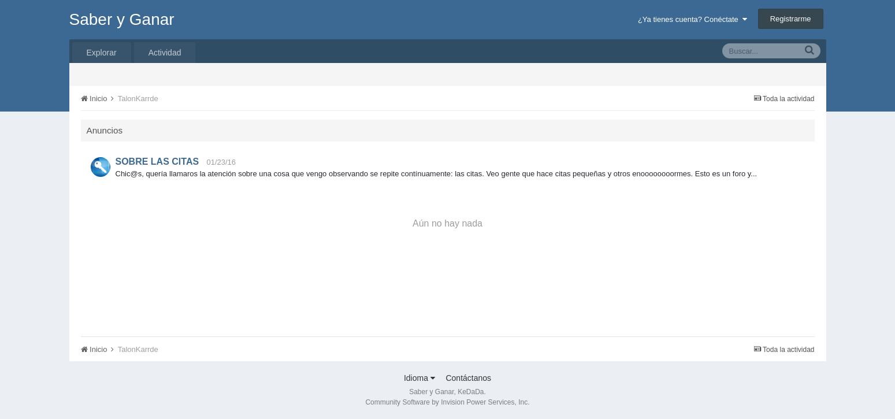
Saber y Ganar (121, 19)
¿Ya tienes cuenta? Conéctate (692, 19)
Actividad (164, 52)
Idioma (419, 378)
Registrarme (790, 18)
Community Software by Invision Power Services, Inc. (447, 402)
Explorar (102, 52)
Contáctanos (468, 378)
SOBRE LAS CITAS (157, 161)
